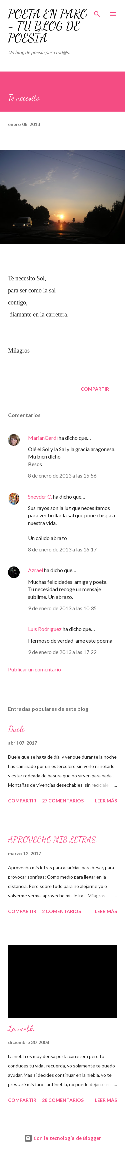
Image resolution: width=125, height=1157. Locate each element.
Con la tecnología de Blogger (62, 1138)
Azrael (35, 570)
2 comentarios (61, 911)
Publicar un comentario (34, 669)
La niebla (21, 1028)
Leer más (106, 800)
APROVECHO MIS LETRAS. (53, 840)
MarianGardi (43, 437)
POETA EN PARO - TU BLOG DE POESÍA (48, 26)
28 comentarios (63, 1100)
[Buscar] (97, 12)
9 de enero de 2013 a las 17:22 (62, 652)
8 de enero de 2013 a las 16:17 (62, 549)
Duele (16, 729)
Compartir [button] (95, 389)
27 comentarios (63, 800)
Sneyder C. (40, 496)
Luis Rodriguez (45, 629)
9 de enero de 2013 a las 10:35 (62, 608)
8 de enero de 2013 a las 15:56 (62, 475)
